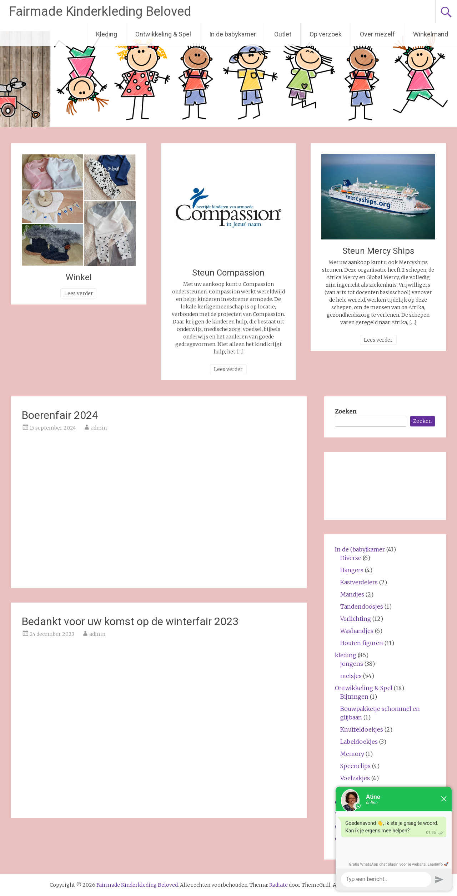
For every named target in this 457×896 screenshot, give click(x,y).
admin (99, 428)
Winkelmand (430, 34)
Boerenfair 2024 (60, 415)
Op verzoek (326, 34)
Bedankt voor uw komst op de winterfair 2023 (130, 621)
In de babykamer (232, 34)
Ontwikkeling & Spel (163, 34)
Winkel (79, 277)
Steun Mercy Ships (378, 251)
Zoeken (345, 411)
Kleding (106, 34)
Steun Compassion (228, 273)
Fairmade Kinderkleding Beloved (100, 11)
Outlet (282, 34)
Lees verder (78, 293)
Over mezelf (377, 34)
